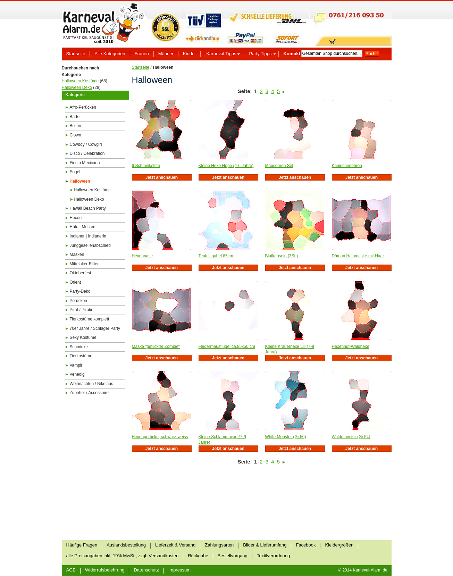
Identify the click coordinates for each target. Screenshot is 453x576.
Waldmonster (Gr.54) (351, 436)
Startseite (141, 67)
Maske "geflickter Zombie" (156, 346)
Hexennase (142, 255)
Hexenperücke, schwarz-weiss (160, 436)
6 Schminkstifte (146, 165)
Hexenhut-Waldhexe (350, 346)
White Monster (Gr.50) (285, 436)
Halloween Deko (77, 87)
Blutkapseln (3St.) (281, 255)
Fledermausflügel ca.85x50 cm (227, 346)
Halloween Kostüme (80, 80)
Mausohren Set (279, 165)
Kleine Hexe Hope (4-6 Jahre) (226, 165)
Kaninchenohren (347, 165)
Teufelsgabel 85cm (216, 255)
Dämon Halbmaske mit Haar (358, 255)
